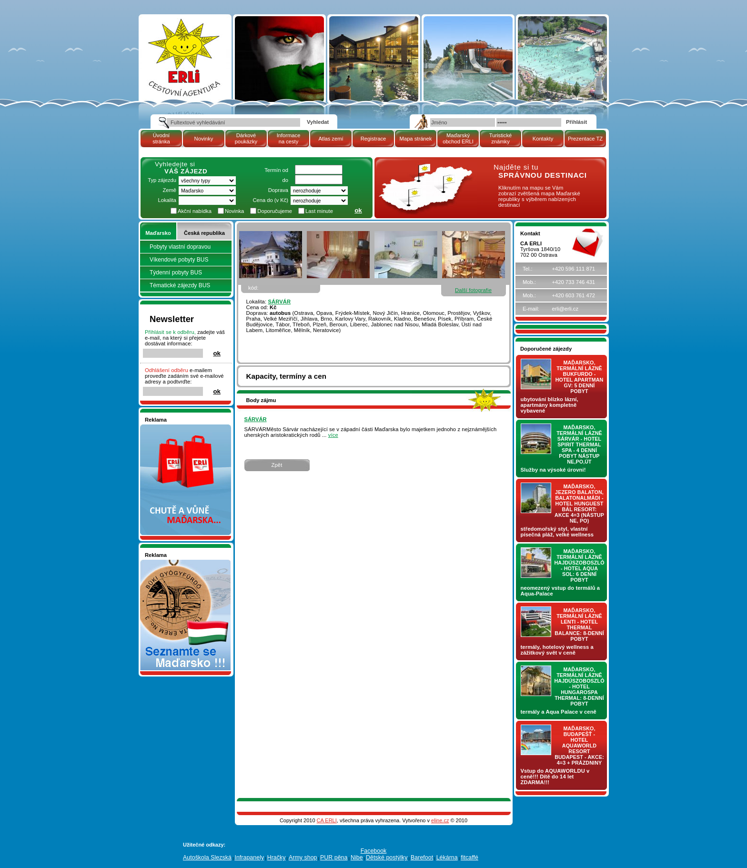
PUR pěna (333, 857)
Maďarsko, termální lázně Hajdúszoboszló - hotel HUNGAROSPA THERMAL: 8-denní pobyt (580, 686)
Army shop (303, 857)
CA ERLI (327, 820)
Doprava (278, 190)
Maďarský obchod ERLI (458, 138)
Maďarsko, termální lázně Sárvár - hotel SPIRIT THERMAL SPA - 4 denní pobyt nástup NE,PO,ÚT (579, 444)
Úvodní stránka (161, 138)
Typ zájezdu (162, 180)
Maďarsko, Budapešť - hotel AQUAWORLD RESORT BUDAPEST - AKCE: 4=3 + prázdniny (579, 746)
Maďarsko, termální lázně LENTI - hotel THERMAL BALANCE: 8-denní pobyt (579, 624)
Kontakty (543, 138)
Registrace (373, 138)
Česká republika (204, 233)
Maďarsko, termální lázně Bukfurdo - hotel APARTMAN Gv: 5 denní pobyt (579, 377)
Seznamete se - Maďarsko (177, 562)
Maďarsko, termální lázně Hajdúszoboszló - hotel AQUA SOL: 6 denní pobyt (580, 565)
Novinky (203, 138)
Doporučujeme (274, 211)
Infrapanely (249, 857)
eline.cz (440, 820)
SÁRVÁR (279, 301)
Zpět (277, 465)
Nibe (357, 857)
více (333, 435)
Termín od (276, 170)
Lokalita (167, 200)
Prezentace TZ (585, 138)
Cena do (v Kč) (270, 200)
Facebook (374, 851)
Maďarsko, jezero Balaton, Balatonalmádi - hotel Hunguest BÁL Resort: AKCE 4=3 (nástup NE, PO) (579, 504)
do (285, 180)
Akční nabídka (195, 211)
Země (169, 190)
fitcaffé (469, 857)
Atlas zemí (330, 138)
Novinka (234, 211)
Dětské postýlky (386, 857)
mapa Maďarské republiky (424, 169)
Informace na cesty (289, 138)
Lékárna (447, 857)
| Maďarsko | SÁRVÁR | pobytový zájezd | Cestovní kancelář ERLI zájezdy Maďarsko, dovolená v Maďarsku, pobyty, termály (185, 54)
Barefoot (422, 857)
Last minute (319, 211)
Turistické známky (500, 138)
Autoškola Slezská (207, 857)
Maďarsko (158, 233)
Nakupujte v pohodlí (169, 427)
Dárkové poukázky (246, 138)
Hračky (276, 857)
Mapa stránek (416, 138)
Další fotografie (473, 290)
